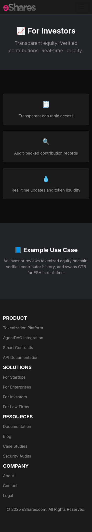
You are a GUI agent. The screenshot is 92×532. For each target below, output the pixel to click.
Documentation (17, 426)
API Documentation (21, 357)
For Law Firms (16, 406)
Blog (7, 436)
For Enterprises (17, 387)
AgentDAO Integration (23, 337)
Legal (8, 495)
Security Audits (17, 456)
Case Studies (15, 446)
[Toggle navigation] (82, 7)
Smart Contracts (18, 347)
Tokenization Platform (23, 327)
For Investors (15, 396)
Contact (10, 485)
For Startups (14, 377)
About (8, 475)
